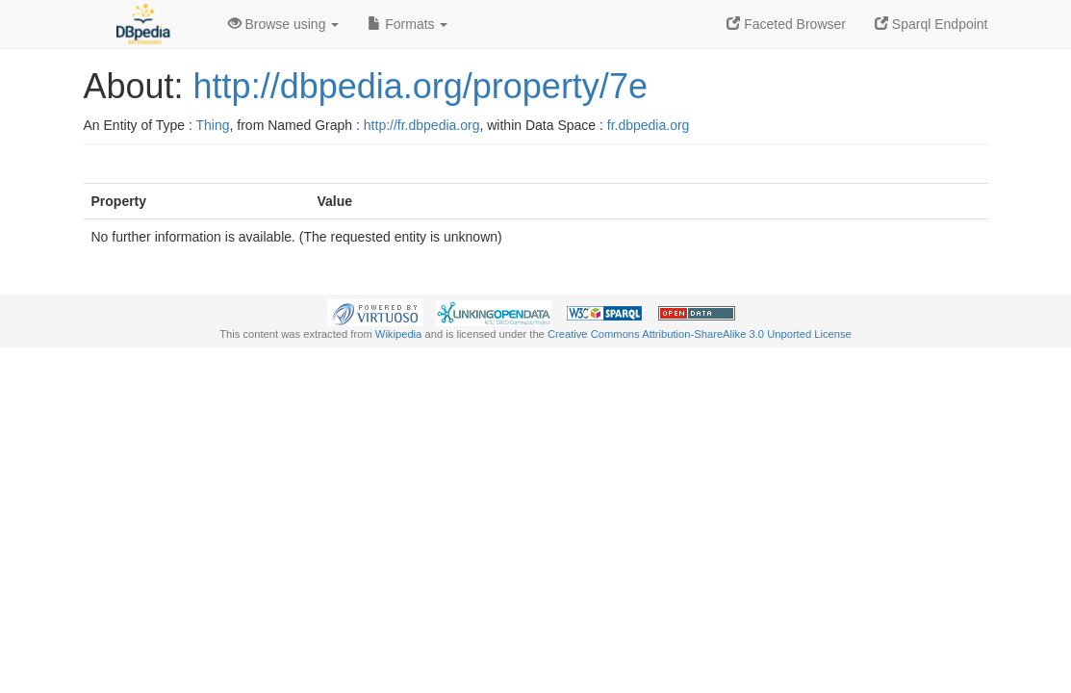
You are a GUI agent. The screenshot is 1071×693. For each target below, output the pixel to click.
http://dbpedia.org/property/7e (420, 86)
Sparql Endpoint (931, 24)
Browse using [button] (284, 24)
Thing (213, 125)
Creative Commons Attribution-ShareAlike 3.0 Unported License (700, 334)
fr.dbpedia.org (648, 125)
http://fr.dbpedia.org (422, 125)
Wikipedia (398, 334)
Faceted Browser (786, 24)
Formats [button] (407, 24)
